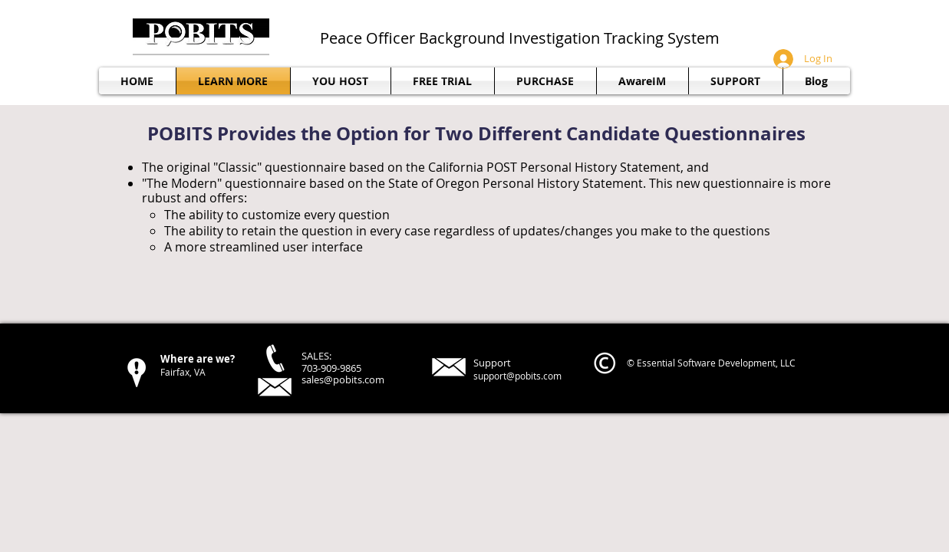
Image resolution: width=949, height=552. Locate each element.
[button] (736, 80)
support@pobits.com (517, 376)
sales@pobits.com (343, 379)
